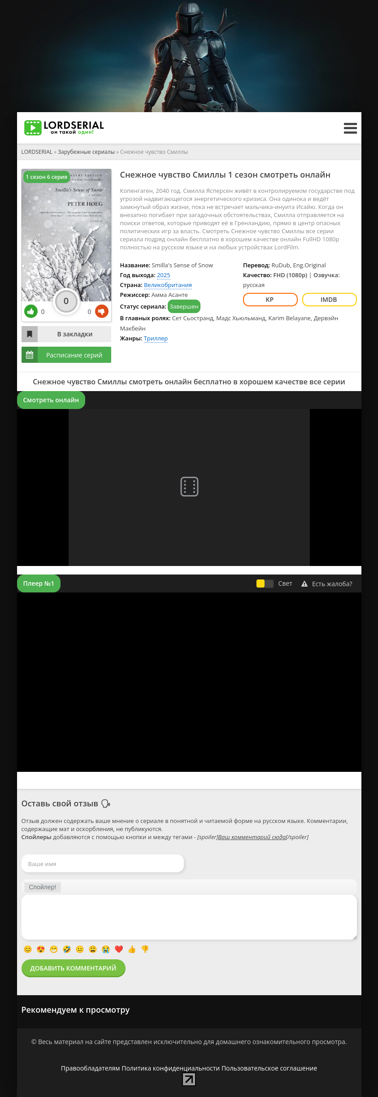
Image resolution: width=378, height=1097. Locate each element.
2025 (163, 275)
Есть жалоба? (326, 583)
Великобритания (168, 285)
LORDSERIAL (37, 152)
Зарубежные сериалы (86, 152)
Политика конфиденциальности (171, 1068)
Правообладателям (90, 1068)
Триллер (156, 338)
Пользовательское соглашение (269, 1068)
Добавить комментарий (73, 968)
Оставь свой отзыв (60, 803)
